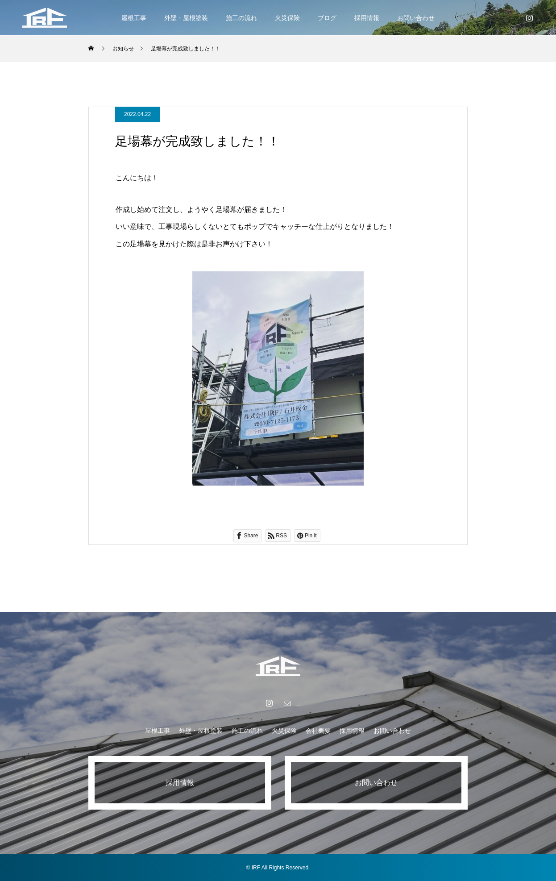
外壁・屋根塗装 (186, 17)
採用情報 (366, 17)
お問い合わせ (416, 17)
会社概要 (318, 730)
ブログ (327, 17)
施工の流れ (241, 17)
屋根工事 (133, 17)
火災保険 (287, 17)
